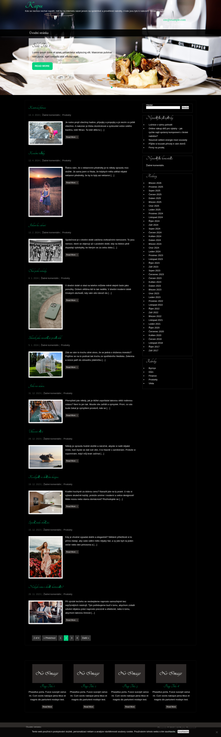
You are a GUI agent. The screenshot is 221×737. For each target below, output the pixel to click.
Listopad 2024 (156, 217)
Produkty (66, 115)
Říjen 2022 (154, 308)
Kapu (33, 5)
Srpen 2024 (154, 228)
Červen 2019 (155, 339)
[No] (216, 732)
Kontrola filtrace (37, 108)
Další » (85, 638)
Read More (42, 66)
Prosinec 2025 (156, 187)
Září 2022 (153, 312)
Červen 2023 (155, 278)
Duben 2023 (155, 285)
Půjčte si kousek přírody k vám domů (167, 143)
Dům (151, 372)
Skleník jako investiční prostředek (44, 338)
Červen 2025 (155, 194)
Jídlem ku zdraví (37, 225)
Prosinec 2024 (156, 213)
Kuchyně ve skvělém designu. (43, 477)
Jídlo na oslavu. (36, 386)
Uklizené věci (35, 431)
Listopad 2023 (156, 259)
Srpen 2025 (154, 190)
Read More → (72, 137)
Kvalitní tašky (36, 153)
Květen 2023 (155, 282)
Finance (153, 375)
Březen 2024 (155, 244)
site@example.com (174, 19)
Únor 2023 (154, 293)
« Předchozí (50, 638)
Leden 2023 (155, 297)
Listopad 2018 (156, 343)
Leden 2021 (155, 324)
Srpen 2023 (154, 270)
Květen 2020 (155, 335)
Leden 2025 (155, 209)
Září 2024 (153, 225)
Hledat (149, 105)
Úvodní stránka (38, 33)
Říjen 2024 (154, 221)
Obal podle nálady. (37, 271)
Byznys (152, 368)
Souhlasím (183, 731)
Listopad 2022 (156, 305)
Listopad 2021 (156, 320)
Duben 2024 (155, 240)
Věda (151, 383)
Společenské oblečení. (39, 522)
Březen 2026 (155, 183)
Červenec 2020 (156, 331)
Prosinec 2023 (156, 255)
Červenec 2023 (156, 274)
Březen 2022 (155, 316)
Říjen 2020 (154, 327)
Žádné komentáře (51, 115)
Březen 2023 (155, 289)
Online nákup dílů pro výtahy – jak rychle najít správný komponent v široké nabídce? (168, 132)
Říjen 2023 (154, 263)
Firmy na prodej (156, 147)
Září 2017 (153, 350)
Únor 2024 (154, 247)
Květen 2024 (155, 236)
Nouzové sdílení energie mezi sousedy (168, 140)
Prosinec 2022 (156, 301)
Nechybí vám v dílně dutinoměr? (45, 587)
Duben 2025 (155, 198)
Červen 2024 (155, 232)
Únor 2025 (154, 206)
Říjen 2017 (154, 346)
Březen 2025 (155, 202)
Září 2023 (153, 266)
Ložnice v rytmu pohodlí (160, 124)
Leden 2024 (155, 251)
